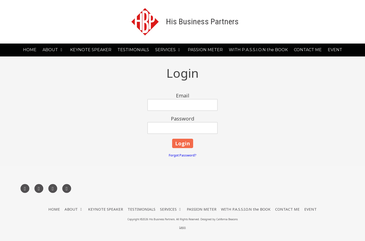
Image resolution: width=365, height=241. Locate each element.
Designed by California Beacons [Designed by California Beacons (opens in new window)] (219, 219)
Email (182, 95)
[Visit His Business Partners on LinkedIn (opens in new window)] (52, 188)
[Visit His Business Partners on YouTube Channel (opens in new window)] (66, 188)
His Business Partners (202, 21)
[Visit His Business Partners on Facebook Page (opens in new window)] (25, 188)
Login (182, 227)
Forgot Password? (182, 155)
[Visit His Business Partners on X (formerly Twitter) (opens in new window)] (38, 188)
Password (182, 118)
